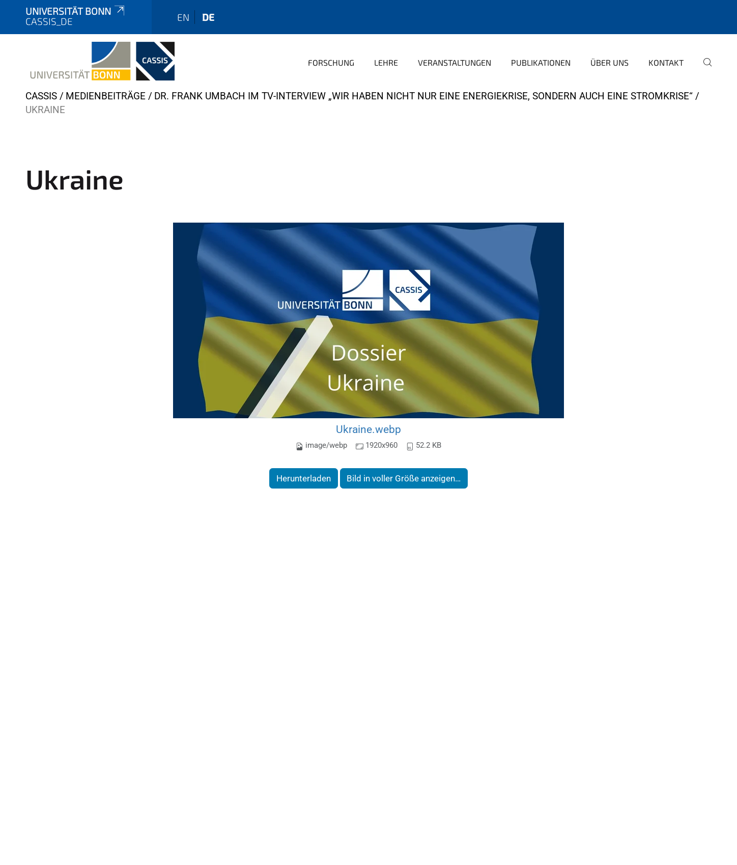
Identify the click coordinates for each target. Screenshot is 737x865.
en (183, 17)
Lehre (386, 62)
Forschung (331, 62)
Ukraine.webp (368, 429)
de (208, 17)
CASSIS (41, 96)
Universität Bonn (75, 11)
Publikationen (541, 62)
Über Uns (609, 62)
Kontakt (666, 62)
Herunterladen (303, 478)
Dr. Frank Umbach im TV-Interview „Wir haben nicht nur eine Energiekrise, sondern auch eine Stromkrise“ (423, 96)
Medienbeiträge (106, 96)
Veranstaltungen (454, 62)
